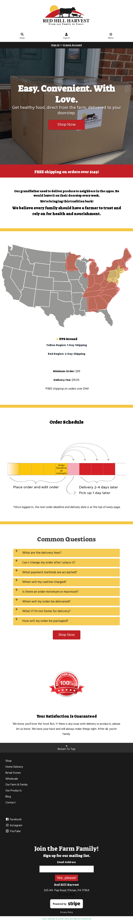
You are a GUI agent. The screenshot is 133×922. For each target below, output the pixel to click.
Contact (10, 802)
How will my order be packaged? (45, 621)
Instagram (13, 825)
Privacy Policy (66, 912)
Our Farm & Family (16, 784)
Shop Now (66, 125)
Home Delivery (14, 767)
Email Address (66, 862)
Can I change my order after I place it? (48, 562)
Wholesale (11, 779)
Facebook (13, 819)
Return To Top (66, 748)
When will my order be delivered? (46, 601)
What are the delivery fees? (41, 552)
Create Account (72, 45)
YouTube (13, 831)
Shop (22, 36)
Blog (8, 796)
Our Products (13, 790)
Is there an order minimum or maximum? (50, 591)
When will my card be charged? (44, 582)
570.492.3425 (66, 894)
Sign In (66, 36)
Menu (111, 36)
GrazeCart (86, 919)
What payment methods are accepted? (49, 572)
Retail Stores (13, 773)
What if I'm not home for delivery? (46, 611)
